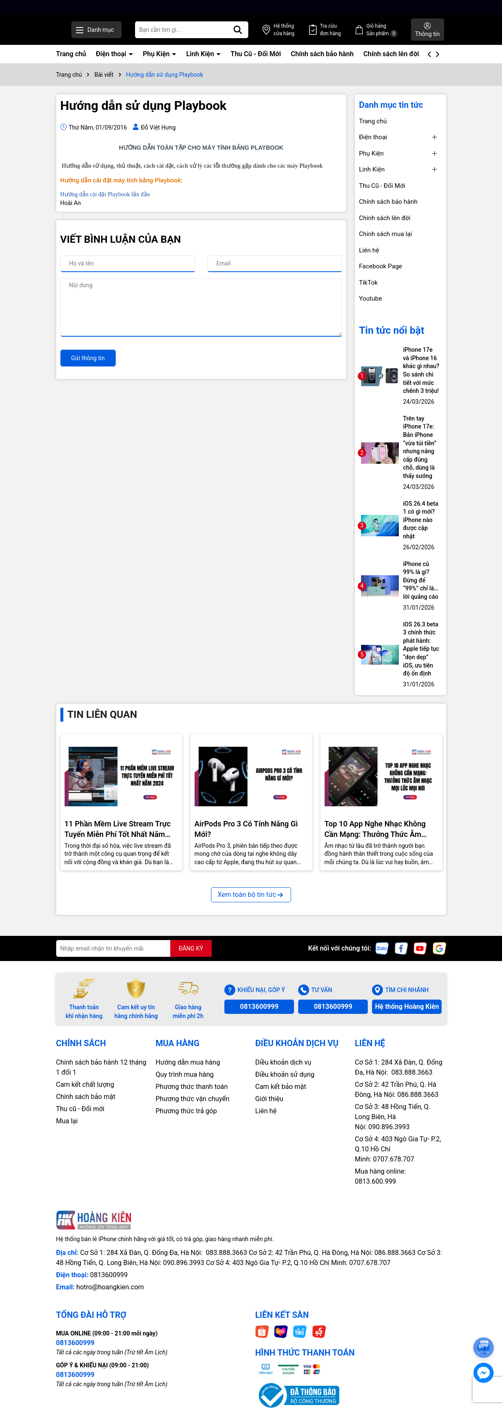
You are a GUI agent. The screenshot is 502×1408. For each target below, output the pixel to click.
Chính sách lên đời (391, 54)
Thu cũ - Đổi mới (80, 1109)
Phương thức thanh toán (192, 1087)
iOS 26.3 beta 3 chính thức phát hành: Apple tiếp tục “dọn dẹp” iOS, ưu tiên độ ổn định (421, 649)
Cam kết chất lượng (85, 1084)
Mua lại (67, 1121)
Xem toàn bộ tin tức (251, 895)
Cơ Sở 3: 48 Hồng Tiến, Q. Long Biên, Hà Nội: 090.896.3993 (392, 1117)
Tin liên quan (102, 714)
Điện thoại (112, 54)
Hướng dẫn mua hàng (188, 1062)
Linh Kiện (201, 54)
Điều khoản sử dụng (285, 1074)
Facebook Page (380, 266)
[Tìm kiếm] (271, 29)
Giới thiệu (269, 1099)
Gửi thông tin (88, 358)
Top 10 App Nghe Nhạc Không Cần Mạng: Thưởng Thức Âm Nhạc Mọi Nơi (375, 829)
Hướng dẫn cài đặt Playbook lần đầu (105, 194)
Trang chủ (71, 54)
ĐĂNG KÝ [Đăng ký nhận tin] (191, 948)
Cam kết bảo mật (281, 1087)
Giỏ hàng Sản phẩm (390, 30)
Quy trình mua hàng (184, 1074)
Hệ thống (309, 30)
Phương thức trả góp (186, 1111)
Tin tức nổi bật (391, 330)
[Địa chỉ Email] (134, 948)
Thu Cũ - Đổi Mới (256, 54)
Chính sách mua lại (385, 234)
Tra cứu (347, 30)
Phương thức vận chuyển (192, 1099)
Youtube (370, 298)
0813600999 (259, 1007)
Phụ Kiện (157, 54)
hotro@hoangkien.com (110, 1287)
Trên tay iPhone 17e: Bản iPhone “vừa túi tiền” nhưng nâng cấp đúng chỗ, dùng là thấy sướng (420, 447)
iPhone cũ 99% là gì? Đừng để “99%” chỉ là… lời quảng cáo (420, 580)
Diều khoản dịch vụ (283, 1062)
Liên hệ (369, 250)
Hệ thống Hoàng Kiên (407, 1007)
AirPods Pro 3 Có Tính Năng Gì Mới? (246, 829)
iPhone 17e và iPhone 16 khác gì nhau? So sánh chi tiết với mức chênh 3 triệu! (421, 370)
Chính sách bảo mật (86, 1097)
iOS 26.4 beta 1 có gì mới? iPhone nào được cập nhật (420, 520)
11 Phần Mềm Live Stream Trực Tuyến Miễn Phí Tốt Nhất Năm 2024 (118, 829)
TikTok (368, 282)
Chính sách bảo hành (322, 54)
